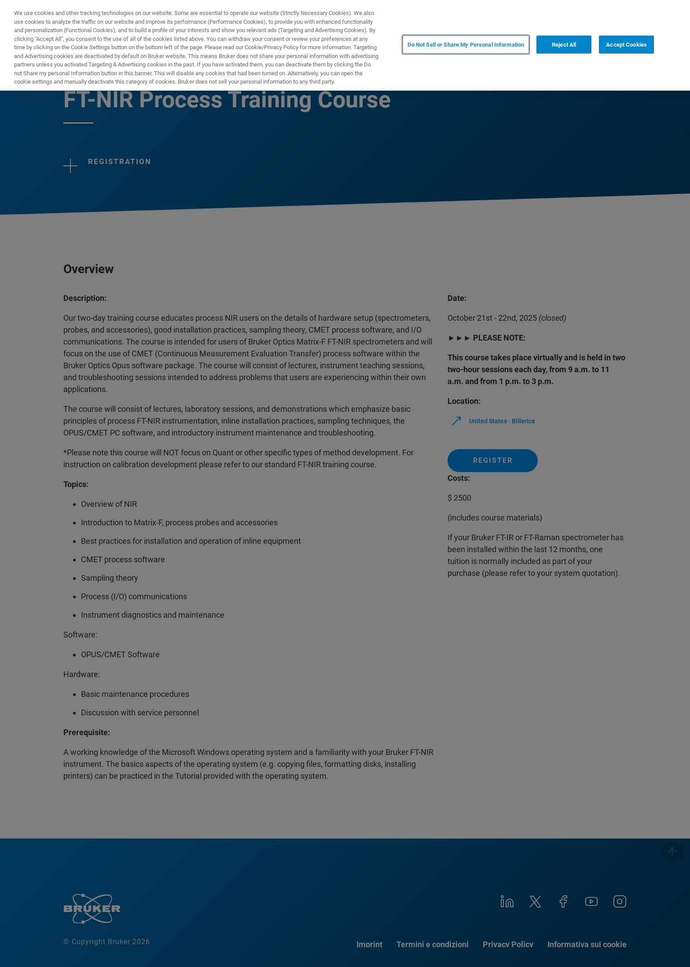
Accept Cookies (626, 44)
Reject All (564, 44)
